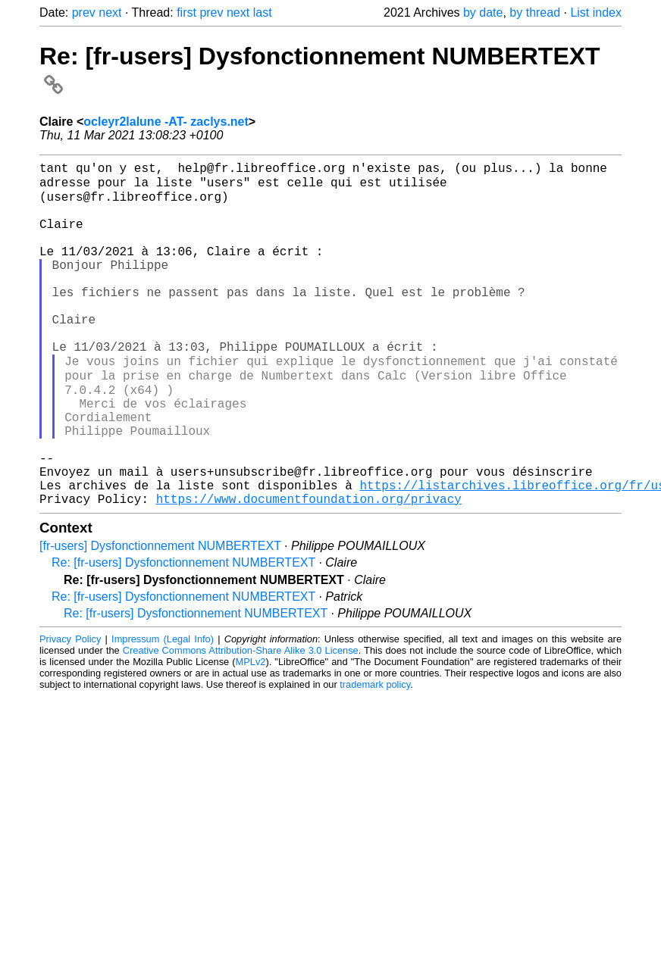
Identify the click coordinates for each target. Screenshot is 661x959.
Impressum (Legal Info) (162, 710)
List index (596, 12)
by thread (534, 12)
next (110, 12)
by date (483, 12)
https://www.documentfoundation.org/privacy (309, 569)
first (186, 12)
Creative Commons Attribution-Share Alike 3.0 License (241, 721)
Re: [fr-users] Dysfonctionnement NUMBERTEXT (183, 633)
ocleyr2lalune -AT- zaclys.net (166, 121)
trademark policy (375, 755)
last (262, 12)
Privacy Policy (70, 710)
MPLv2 (251, 733)
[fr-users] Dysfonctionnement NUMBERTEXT (160, 617)
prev (84, 12)
